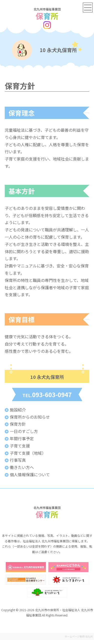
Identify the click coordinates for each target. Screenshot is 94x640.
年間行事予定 (22, 438)
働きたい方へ (22, 467)
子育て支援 (20, 446)
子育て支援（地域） (28, 453)
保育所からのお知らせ (30, 417)
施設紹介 (18, 410)
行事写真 (18, 460)
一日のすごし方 (24, 431)
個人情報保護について (30, 474)
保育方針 (18, 424)
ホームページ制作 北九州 (79, 636)
